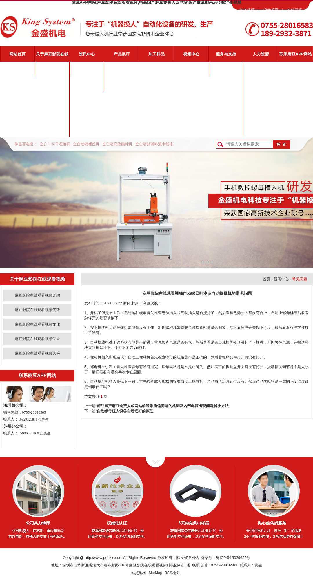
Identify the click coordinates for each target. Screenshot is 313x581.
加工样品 (156, 54)
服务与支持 (226, 54)
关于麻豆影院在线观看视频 (52, 57)
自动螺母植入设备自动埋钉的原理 (125, 411)
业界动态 (87, 84)
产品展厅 (122, 54)
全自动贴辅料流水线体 (154, 144)
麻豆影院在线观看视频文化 (52, 102)
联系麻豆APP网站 (295, 54)
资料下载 (226, 114)
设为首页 (271, 10)
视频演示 (226, 84)
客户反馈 (226, 129)
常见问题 (226, 99)
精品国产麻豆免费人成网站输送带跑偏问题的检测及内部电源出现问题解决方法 (163, 406)
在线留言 (294, 10)
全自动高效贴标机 (117, 144)
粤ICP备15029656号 (233, 557)
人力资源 (261, 54)
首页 (266, 279)
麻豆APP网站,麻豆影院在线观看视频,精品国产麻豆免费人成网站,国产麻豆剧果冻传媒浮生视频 (156, 2)
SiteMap (155, 573)
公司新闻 (87, 69)
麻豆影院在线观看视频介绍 (52, 72)
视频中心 (191, 54)
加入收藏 (247, 10)
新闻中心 (281, 279)
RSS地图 (172, 573)
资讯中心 (87, 54)
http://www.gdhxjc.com (103, 557)
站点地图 (138, 573)
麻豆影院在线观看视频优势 (52, 87)
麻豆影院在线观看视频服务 (226, 72)
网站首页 (17, 54)
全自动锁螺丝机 (86, 144)
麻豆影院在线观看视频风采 (52, 132)
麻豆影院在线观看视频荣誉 (52, 117)
